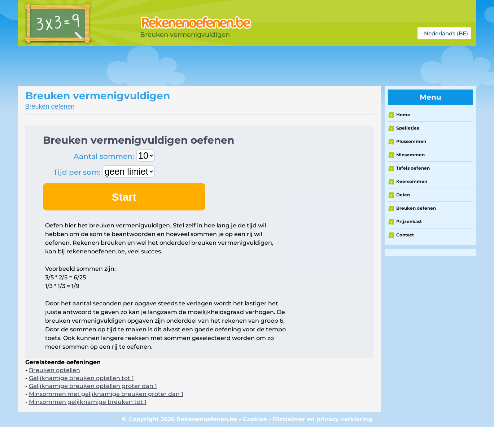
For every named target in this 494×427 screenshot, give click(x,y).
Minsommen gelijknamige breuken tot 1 (88, 401)
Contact (405, 235)
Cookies (255, 419)
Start (124, 197)
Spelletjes (407, 128)
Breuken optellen (54, 370)
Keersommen (411, 181)
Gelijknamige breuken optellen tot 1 (81, 378)
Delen (403, 194)
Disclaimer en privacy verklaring (322, 419)
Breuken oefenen (50, 106)
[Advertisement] (198, 66)
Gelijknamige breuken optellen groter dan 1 (93, 386)
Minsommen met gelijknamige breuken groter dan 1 (106, 394)
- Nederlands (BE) (444, 33)
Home (403, 114)
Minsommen (410, 154)
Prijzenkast (409, 221)
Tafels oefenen (413, 168)
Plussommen (411, 141)
